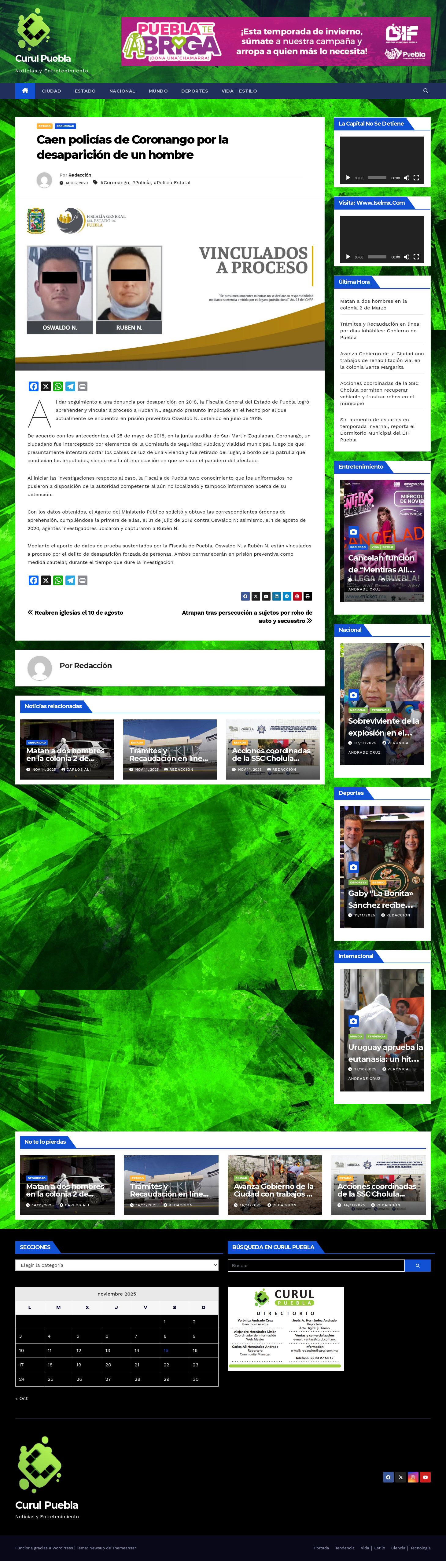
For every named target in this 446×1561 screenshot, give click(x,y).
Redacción (79, 175)
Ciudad (51, 91)
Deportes (194, 91)
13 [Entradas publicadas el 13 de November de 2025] (107, 1350)
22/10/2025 (362, 1078)
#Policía (141, 182)
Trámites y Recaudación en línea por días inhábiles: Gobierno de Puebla (379, 330)
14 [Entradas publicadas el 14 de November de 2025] (137, 1350)
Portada (321, 1548)
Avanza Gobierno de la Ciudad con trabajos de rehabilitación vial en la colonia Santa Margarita (382, 360)
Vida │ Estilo (239, 91)
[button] (425, 91)
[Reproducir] (348, 178)
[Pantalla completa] (416, 178)
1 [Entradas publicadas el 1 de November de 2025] (164, 1322)
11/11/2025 (361, 589)
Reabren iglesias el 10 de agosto (75, 612)
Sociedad (392, 1045)
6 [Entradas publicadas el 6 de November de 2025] (107, 1336)
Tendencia (345, 1548)
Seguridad (65, 126)
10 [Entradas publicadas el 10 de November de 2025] (21, 1350)
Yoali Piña (393, 1078)
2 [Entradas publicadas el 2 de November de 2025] (194, 1322)
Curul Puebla (43, 58)
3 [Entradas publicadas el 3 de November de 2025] (20, 1336)
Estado (85, 91)
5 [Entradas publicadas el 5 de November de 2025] (77, 1336)
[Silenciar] (407, 178)
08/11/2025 (362, 743)
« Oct (21, 1398)
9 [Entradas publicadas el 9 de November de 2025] (194, 1336)
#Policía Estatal (172, 182)
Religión (371, 1045)
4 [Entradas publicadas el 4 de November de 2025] (49, 1336)
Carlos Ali (76, 769)
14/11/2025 (43, 1205)
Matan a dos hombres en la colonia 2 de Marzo (65, 758)
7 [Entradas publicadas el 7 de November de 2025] (136, 1336)
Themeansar (124, 1548)
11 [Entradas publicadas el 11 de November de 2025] (49, 1350)
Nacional (122, 91)
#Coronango (115, 182)
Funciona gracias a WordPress (44, 1548)
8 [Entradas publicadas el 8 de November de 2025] (165, 1336)
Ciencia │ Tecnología (411, 1548)
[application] (382, 160)
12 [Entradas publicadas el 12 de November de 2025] (78, 1350)
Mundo (158, 91)
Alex (385, 915)
